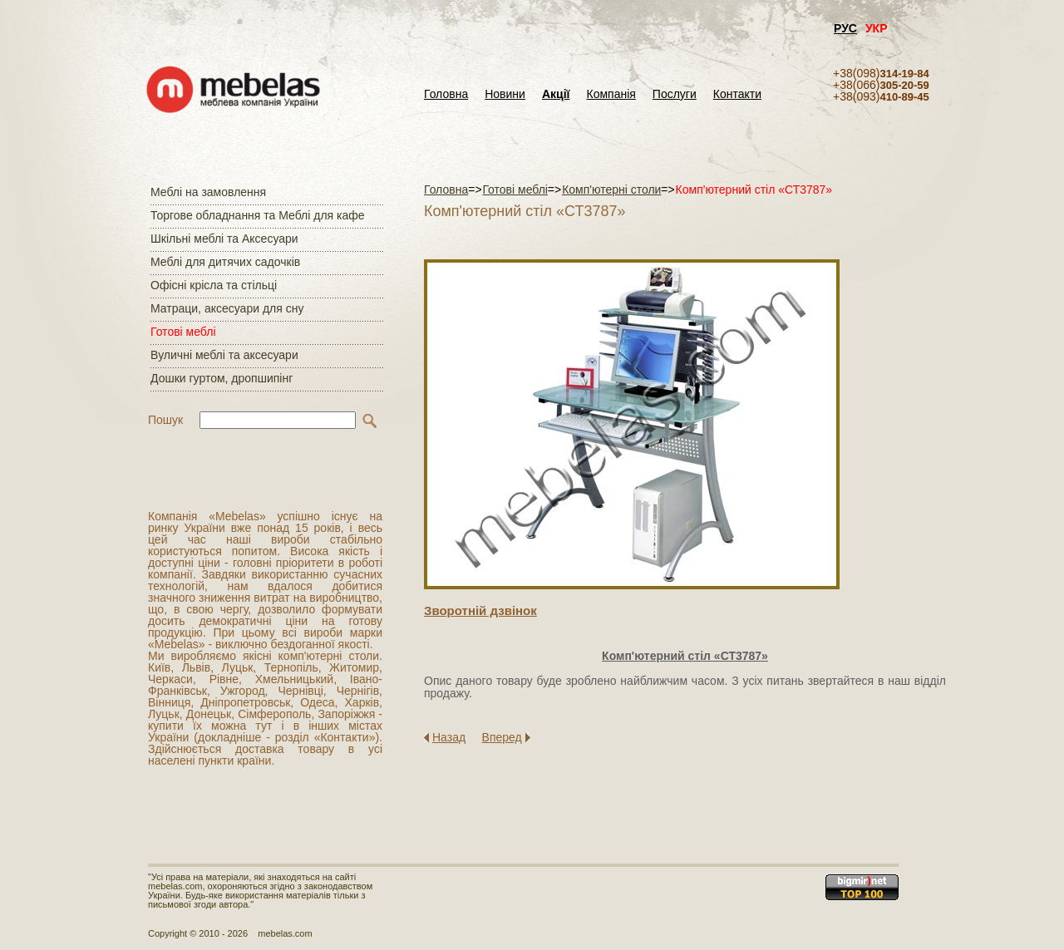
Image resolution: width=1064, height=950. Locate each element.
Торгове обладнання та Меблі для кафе (257, 215)
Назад (449, 737)
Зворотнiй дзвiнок (480, 610)
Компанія (610, 94)
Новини (505, 94)
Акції (556, 94)
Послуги (675, 94)
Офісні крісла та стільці (213, 285)
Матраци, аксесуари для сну (226, 308)
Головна (446, 94)
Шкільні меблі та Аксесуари (224, 238)
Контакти (737, 94)
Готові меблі (183, 331)
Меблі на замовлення (208, 192)
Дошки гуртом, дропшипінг (221, 378)
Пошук (165, 419)
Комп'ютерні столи (611, 189)
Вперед (502, 737)
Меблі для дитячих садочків (225, 261)
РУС (845, 28)
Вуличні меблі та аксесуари (224, 355)
